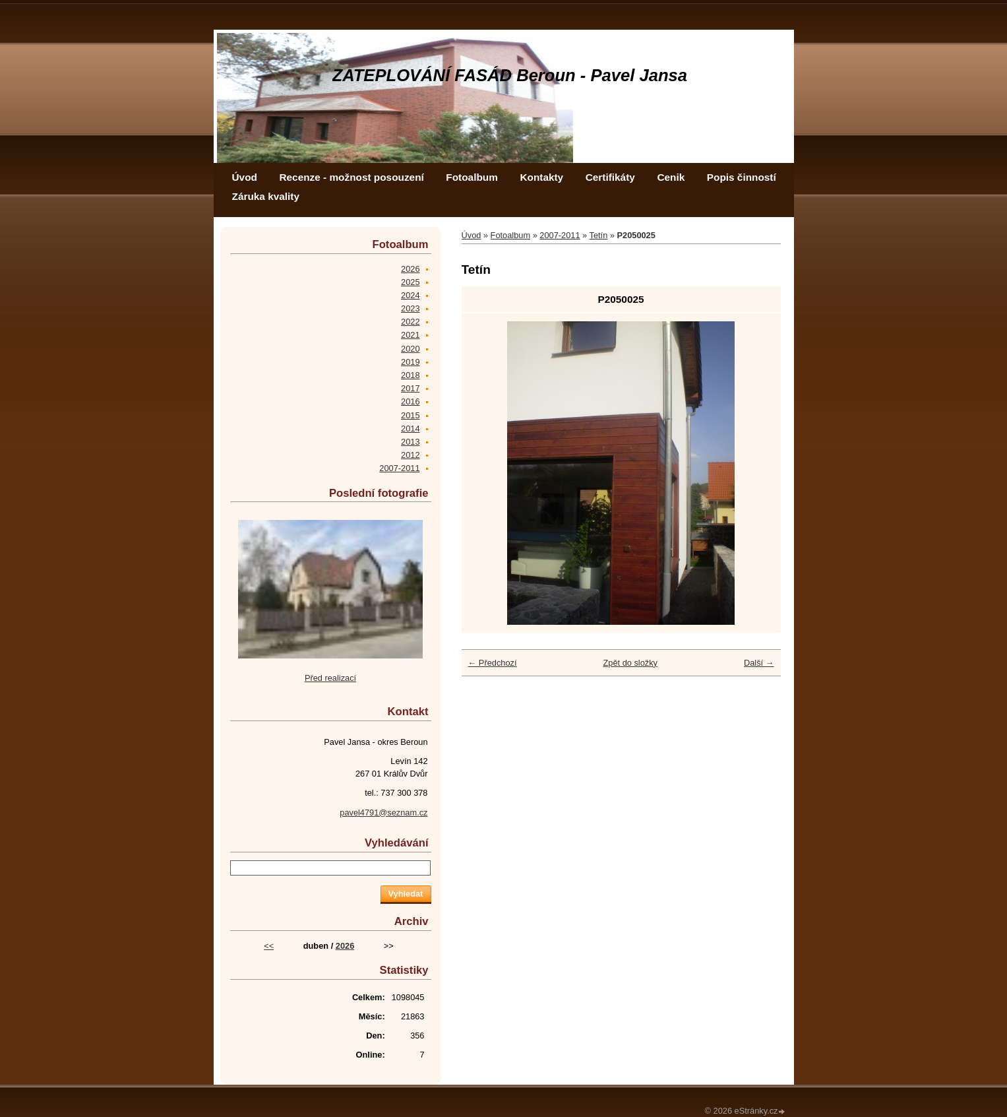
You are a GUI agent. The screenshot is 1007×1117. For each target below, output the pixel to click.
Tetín (599, 235)
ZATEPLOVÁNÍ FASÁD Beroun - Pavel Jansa (510, 75)
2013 (410, 442)
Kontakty (541, 177)
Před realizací (330, 678)
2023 (410, 308)
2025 (410, 282)
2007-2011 (559, 235)
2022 (410, 322)
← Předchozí (492, 663)
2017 (410, 388)
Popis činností (741, 177)
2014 (410, 428)
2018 (410, 375)
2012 (410, 455)
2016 (410, 401)
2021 (410, 335)
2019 (410, 362)
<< (269, 946)
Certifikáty (610, 177)
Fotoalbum (472, 177)
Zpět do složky (630, 663)
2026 (410, 269)
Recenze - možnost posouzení (351, 177)
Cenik (671, 177)
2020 (410, 349)
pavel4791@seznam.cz (383, 812)
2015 (410, 415)
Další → (759, 663)
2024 (410, 295)
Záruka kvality (265, 196)
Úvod (244, 177)
